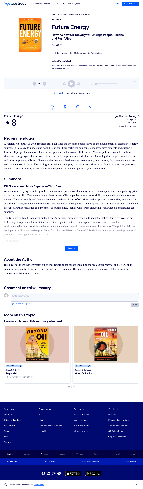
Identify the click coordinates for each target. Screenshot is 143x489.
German (27, 454)
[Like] (52, 106)
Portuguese (98, 454)
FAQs (6, 436)
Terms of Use (50, 461)
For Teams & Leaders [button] (42, 3)
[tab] (69, 387)
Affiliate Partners (81, 425)
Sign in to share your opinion (21, 304)
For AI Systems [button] (74, 4)
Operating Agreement (90, 461)
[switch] (71, 84)
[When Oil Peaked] (106, 344)
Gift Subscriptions (116, 431)
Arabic (133, 454)
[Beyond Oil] (37, 344)
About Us (8, 414)
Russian (62, 454)
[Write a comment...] (75, 297)
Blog (41, 420)
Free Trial (112, 414)
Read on (71, 248)
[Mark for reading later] (65, 106)
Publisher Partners (82, 414)
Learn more (39, 484)
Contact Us (9, 442)
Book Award (9, 425)
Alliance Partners (81, 431)
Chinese (79, 454)
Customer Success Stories (50, 425)
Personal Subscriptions (118, 420)
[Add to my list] (77, 106)
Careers (7, 431)
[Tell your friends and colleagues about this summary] (90, 106)
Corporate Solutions (117, 436)
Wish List (43, 414)
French (117, 454)
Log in (59, 93)
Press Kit (43, 431)
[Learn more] (23, 116)
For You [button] (60, 4)
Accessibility (130, 461)
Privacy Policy (12, 461)
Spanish (44, 454)
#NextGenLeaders (12, 420)
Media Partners (80, 420)
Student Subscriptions (118, 425)
